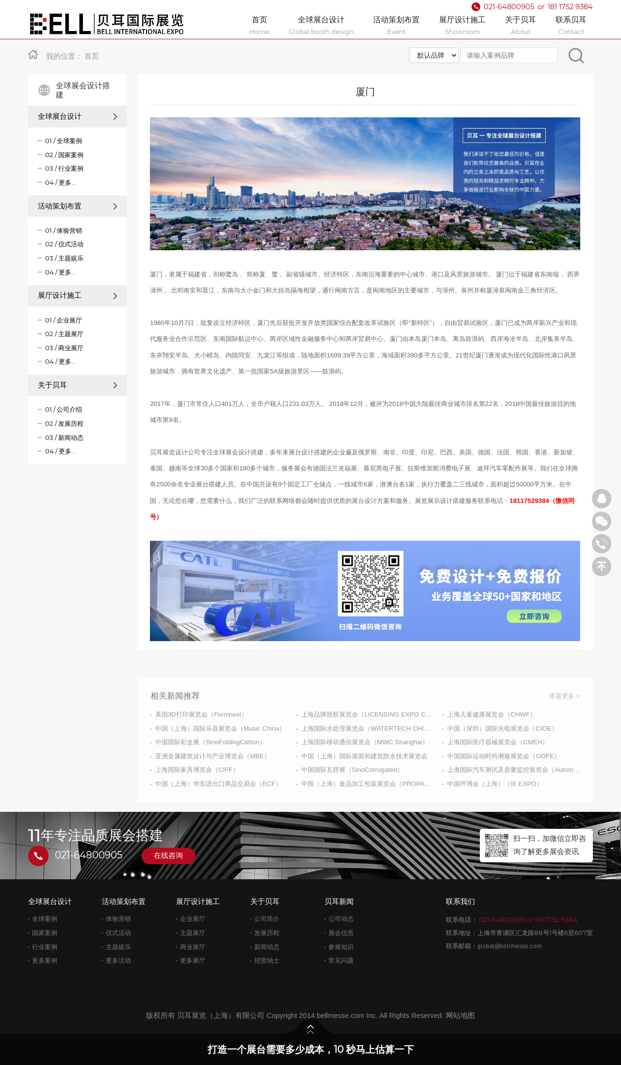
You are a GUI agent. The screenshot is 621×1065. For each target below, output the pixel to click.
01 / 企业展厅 (63, 320)
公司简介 (266, 918)
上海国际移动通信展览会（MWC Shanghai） (364, 768)
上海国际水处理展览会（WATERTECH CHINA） (367, 754)
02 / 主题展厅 (64, 334)
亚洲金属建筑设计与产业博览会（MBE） (212, 781)
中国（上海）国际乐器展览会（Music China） (220, 754)
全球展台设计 (77, 116)
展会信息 (341, 932)
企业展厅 (192, 918)
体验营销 (118, 918)
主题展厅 (192, 932)
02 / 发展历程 (64, 423)
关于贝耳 (77, 385)
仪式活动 (118, 932)
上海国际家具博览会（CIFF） (197, 795)
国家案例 (44, 932)
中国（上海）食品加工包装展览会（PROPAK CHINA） (367, 809)
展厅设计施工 (77, 295)
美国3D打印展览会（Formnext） (201, 739)
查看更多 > (564, 721)
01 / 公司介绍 (63, 409)
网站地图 (460, 1015)
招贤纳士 (266, 960)
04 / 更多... (60, 182)
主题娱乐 (118, 947)
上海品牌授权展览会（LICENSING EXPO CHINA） (367, 739)
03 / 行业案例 (64, 168)
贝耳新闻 (339, 901)
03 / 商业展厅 (64, 348)
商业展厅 (192, 947)
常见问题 (341, 960)
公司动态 (341, 918)
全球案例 (44, 918)
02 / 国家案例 (64, 155)
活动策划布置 (77, 206)
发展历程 (266, 932)
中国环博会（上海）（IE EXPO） (494, 809)
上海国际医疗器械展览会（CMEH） (497, 768)
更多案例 (44, 960)
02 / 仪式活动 (64, 244)
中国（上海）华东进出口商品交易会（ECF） (218, 809)
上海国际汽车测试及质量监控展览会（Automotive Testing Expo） (513, 795)
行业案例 (44, 947)
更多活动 (118, 960)
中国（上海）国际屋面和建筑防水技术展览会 (364, 781)
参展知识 (341, 947)
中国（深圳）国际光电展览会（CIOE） (502, 754)
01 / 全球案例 (63, 141)
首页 (91, 56)
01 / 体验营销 (63, 230)
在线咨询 (168, 855)
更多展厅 (192, 960)
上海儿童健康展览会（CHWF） (491, 739)
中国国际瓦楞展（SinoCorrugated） (352, 795)
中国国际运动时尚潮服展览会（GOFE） (503, 781)
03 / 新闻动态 (64, 437)
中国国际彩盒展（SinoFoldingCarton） (210, 768)
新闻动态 (266, 947)
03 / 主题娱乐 (64, 258)
